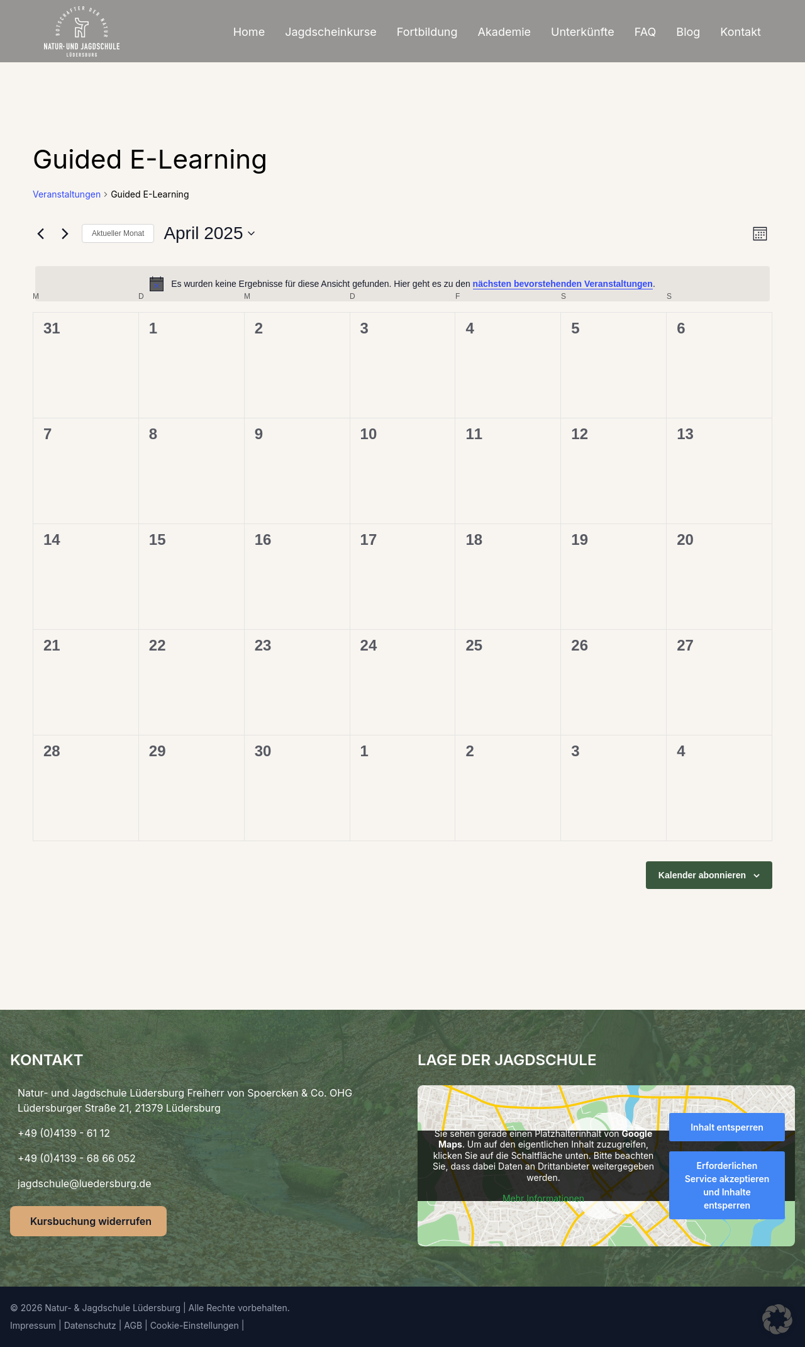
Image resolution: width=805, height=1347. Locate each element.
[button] (777, 1319)
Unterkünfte (582, 31)
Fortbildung (427, 31)
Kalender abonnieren (702, 875)
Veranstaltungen (67, 194)
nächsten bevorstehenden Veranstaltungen (563, 284)
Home (249, 31)
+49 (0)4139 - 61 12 (64, 1133)
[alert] (402, 283)
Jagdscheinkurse (331, 31)
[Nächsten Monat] (64, 233)
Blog (688, 31)
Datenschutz (90, 1325)
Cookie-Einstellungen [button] (194, 1325)
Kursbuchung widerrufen (91, 1221)
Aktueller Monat (118, 233)
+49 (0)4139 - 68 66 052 (77, 1158)
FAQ (646, 31)
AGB (133, 1325)
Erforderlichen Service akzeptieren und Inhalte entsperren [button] (727, 1185)
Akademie (504, 31)
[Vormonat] (40, 233)
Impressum (33, 1325)
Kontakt (740, 31)
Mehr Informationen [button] (543, 1198)
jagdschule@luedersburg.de (84, 1183)
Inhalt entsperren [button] (727, 1127)
